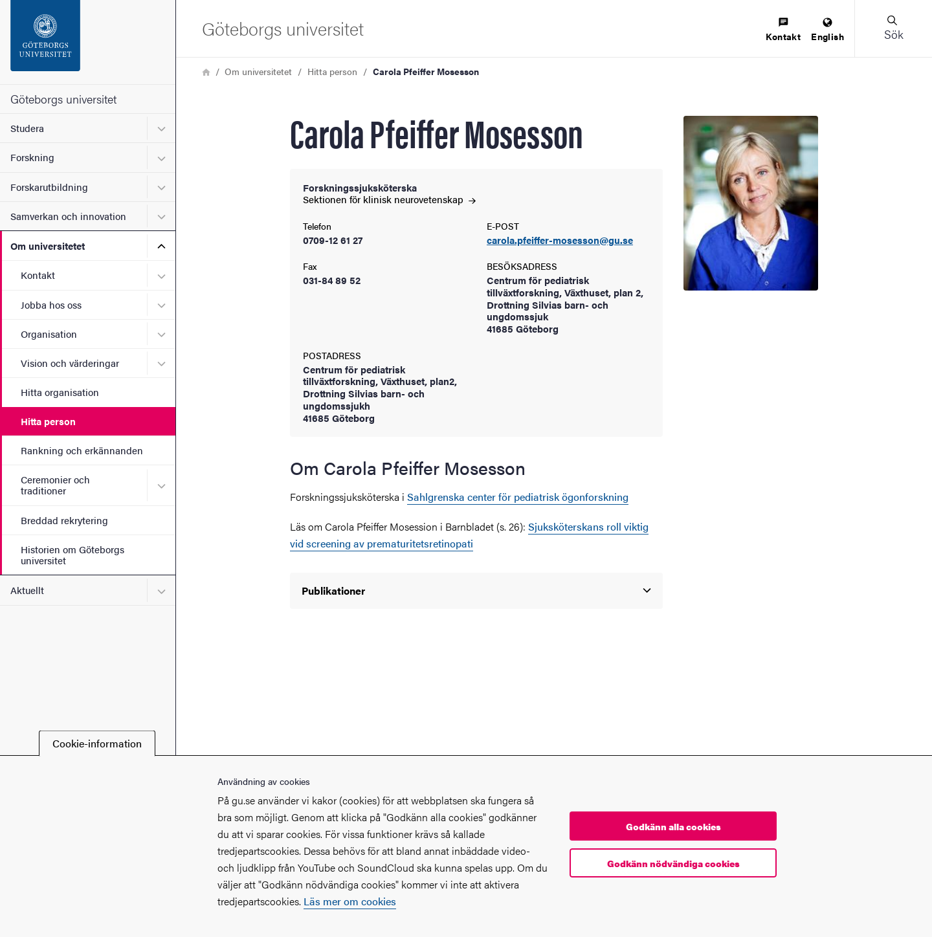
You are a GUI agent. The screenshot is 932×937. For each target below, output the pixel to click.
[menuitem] (783, 30)
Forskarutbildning (49, 186)
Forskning (32, 157)
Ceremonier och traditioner (55, 484)
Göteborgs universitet (63, 99)
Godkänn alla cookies (673, 826)
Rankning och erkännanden (82, 450)
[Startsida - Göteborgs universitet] (87, 42)
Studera (27, 128)
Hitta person (48, 421)
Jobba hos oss (51, 304)
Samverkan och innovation (68, 216)
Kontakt (38, 274)
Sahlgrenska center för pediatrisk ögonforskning (517, 496)
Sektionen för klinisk (389, 198)
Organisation (49, 333)
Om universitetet (47, 245)
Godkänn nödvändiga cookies (673, 863)
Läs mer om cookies (350, 901)
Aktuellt (27, 590)
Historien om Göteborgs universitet (72, 554)
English (827, 30)
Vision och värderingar (70, 362)
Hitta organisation (60, 392)
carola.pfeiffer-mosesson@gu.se (560, 240)
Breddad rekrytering (64, 520)
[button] (893, 28)
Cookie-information (97, 743)
